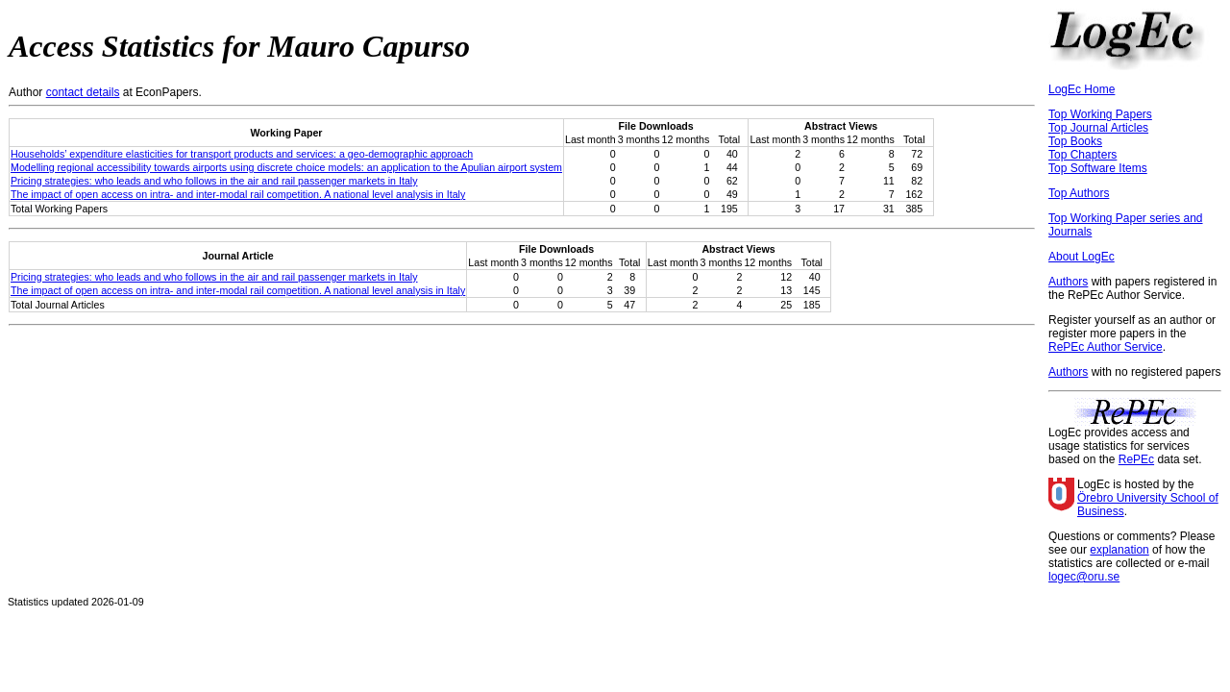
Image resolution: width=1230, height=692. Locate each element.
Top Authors (1078, 193)
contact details (83, 92)
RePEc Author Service (1105, 347)
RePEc (1136, 459)
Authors (1068, 281)
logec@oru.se (1083, 576)
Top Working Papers (1100, 114)
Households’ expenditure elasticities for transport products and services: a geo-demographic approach (242, 154)
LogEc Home (1081, 89)
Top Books (1075, 141)
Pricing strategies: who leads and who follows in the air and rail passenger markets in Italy (214, 180)
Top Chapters (1082, 154)
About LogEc (1081, 256)
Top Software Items (1097, 168)
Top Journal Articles (1098, 128)
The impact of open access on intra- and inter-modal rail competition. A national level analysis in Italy (238, 194)
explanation (1119, 549)
